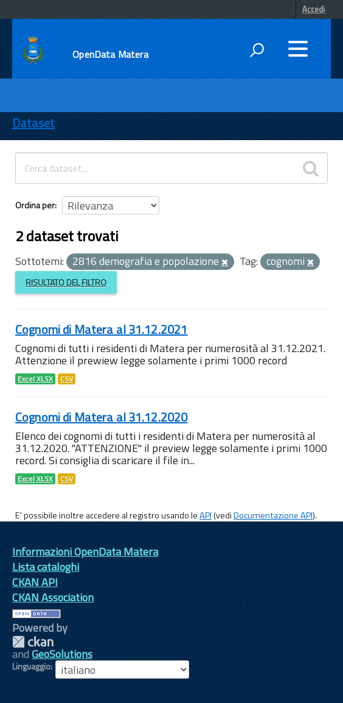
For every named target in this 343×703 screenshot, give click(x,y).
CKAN (33, 641)
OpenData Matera (110, 54)
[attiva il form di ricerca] (256, 50)
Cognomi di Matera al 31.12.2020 (101, 417)
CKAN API (35, 582)
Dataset (33, 122)
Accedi (313, 9)
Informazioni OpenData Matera (85, 551)
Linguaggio (31, 666)
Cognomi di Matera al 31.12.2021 (101, 329)
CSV (66, 378)
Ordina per (35, 205)
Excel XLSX (35, 378)
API (205, 515)
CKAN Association (53, 597)
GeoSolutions (62, 654)
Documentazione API (273, 515)
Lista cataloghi (45, 567)
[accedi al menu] (298, 48)
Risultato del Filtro (66, 282)
